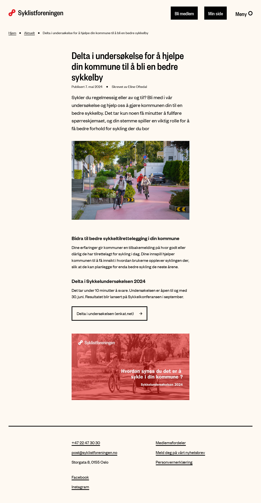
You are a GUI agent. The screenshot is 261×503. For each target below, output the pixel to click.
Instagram (80, 486)
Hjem (12, 33)
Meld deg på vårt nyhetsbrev (180, 452)
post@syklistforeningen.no (94, 452)
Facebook (80, 477)
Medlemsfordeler (171, 442)
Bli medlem (184, 12)
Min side (215, 12)
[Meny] (244, 13)
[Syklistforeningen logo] (36, 13)
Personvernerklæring (174, 462)
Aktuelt (29, 33)
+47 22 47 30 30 (86, 442)
